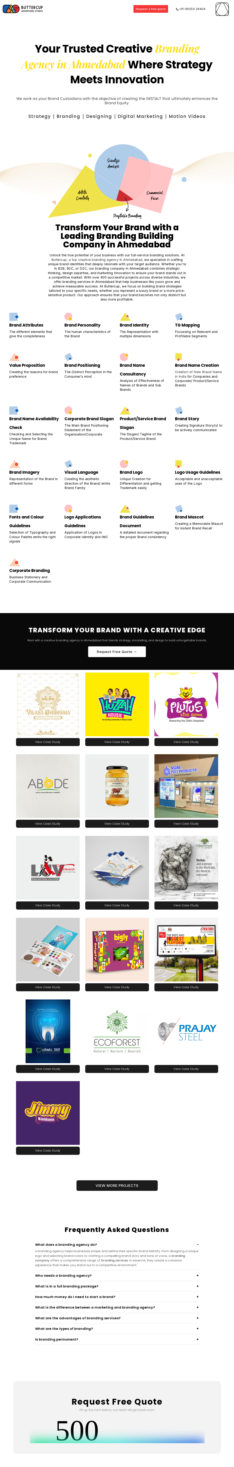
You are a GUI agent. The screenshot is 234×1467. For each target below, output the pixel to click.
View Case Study (47, 741)
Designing (103, 116)
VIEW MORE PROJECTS (117, 1184)
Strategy (56, 116)
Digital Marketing (136, 116)
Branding (79, 116)
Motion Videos (173, 116)
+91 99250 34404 (190, 9)
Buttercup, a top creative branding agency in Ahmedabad (96, 258)
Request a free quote (151, 9)
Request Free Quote (117, 650)
